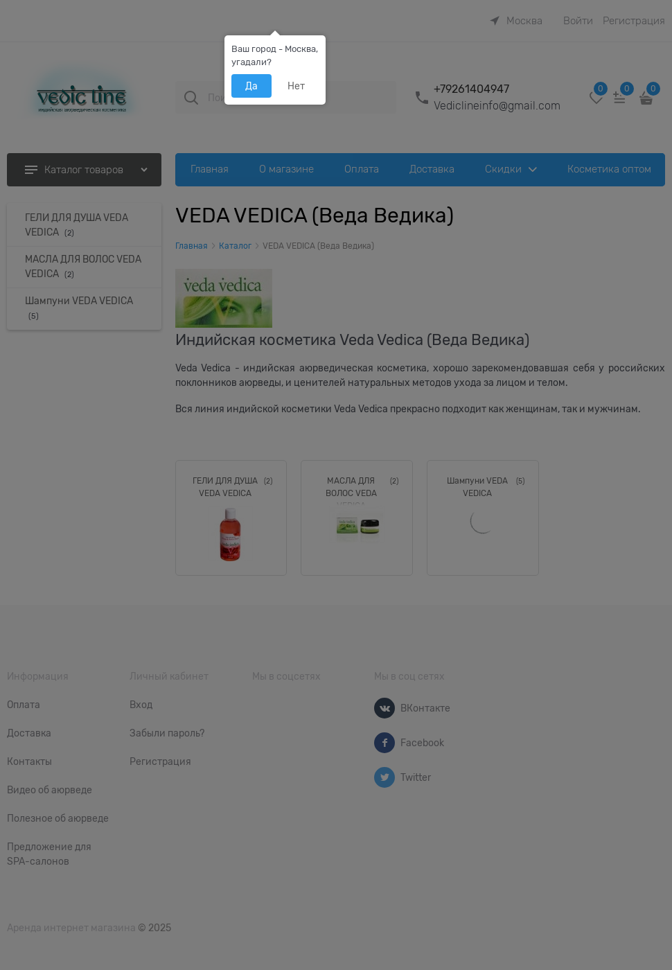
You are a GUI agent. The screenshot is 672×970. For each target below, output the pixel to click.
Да (251, 85)
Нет (296, 85)
